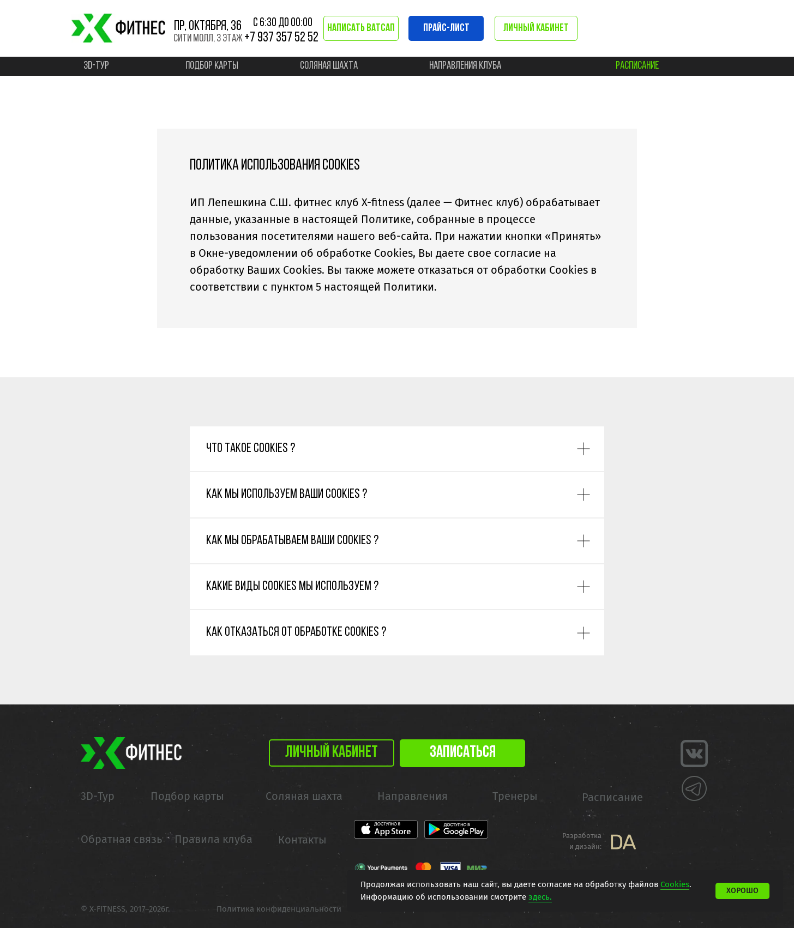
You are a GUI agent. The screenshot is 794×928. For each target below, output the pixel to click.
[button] (462, 753)
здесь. (540, 897)
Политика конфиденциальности (278, 909)
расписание (637, 66)
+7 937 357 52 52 (281, 38)
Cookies (674, 884)
